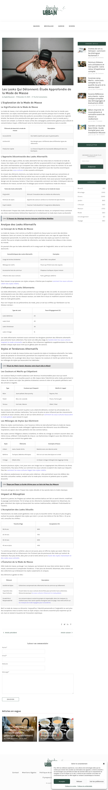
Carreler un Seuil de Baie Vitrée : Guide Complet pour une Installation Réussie (96, 129)
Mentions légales (29, 772)
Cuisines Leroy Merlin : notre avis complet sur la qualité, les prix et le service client (96, 82)
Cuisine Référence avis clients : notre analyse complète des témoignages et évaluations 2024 (96, 98)
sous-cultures (18, 170)
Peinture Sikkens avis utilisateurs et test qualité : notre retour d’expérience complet (96, 66)
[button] (104, 764)
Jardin (61, 26)
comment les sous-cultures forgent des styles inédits (26, 470)
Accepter (62, 781)
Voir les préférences (97, 781)
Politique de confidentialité (84, 786)
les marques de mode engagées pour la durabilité (35, 602)
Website (5, 664)
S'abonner (92, 167)
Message (5, 672)
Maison (36, 26)
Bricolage (48, 26)
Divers (72, 26)
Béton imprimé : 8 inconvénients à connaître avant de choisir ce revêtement (96, 114)
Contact (15, 772)
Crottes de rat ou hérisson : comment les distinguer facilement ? (96, 52)
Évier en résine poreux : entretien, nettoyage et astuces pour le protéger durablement (19, 731)
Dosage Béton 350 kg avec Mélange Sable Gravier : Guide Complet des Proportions (54, 730)
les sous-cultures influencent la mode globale (46, 593)
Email (4, 655)
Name (4, 647)
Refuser (79, 781)
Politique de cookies (70, 786)
